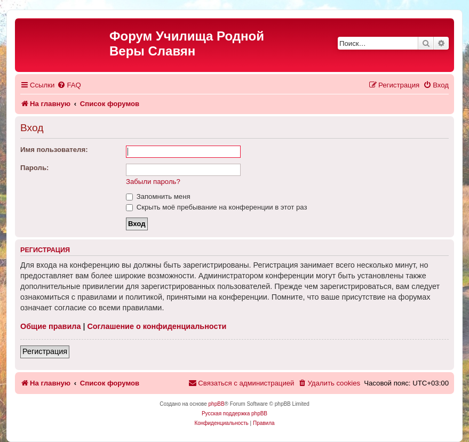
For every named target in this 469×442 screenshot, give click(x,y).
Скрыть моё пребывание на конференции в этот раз (216, 207)
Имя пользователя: (54, 150)
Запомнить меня (158, 196)
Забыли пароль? (153, 182)
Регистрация (44, 351)
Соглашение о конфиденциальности (156, 326)
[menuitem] (69, 85)
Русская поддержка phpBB (234, 413)
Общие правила (50, 326)
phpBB (217, 404)
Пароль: (34, 168)
